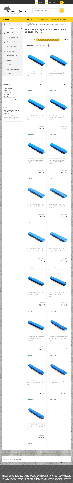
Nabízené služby (35, 19)
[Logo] (14, 10)
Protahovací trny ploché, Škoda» (14, 47)
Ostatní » (9, 74)
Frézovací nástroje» (12, 33)
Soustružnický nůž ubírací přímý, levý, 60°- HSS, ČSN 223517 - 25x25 (58, 382)
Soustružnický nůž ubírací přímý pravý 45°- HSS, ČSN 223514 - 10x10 (35, 73)
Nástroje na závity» (12, 37)
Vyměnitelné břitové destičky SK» (13, 56)
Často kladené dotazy (45, 19)
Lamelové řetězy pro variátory (13, 69)
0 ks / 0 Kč (66, 2)
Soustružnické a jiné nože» (16, 29)
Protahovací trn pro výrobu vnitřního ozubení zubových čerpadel (12, 111)
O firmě (64, 19)
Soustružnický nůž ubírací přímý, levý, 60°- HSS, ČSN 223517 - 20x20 (36, 382)
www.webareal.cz (21, 459)
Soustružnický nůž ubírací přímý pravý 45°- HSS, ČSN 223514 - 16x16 (58, 73)
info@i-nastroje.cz (9, 97)
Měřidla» (9, 60)
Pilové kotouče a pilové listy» (13, 42)
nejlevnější (38, 45)
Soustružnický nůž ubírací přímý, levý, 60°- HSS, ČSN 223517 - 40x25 (36, 426)
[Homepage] (28, 19)
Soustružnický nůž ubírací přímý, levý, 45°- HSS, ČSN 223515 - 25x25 (36, 250)
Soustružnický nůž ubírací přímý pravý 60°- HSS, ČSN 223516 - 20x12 (58, 294)
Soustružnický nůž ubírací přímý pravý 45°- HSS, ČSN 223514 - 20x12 (35, 117)
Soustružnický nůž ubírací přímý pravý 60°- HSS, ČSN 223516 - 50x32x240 (35, 338)
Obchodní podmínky (56, 19)
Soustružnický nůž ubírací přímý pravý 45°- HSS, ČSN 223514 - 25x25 (35, 162)
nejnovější (52, 45)
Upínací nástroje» (12, 51)
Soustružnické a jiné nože (36, 24)
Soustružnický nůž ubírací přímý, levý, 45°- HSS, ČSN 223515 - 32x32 (58, 250)
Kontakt (29, 24)
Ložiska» (9, 64)
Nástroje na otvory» (13, 24)
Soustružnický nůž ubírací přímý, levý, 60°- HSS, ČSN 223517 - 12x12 (58, 338)
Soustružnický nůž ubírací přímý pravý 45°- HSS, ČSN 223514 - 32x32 (58, 162)
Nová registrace (53, 2)
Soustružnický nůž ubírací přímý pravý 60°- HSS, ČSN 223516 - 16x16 (35, 294)
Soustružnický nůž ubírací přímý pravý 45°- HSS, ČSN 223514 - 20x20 (58, 117)
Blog (33, 24)
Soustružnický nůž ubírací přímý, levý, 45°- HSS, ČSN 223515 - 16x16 (36, 206)
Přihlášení (41, 2)
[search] (61, 10)
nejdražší (45, 45)
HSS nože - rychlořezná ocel (50, 24)
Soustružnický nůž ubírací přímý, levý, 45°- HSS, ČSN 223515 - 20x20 (58, 206)
